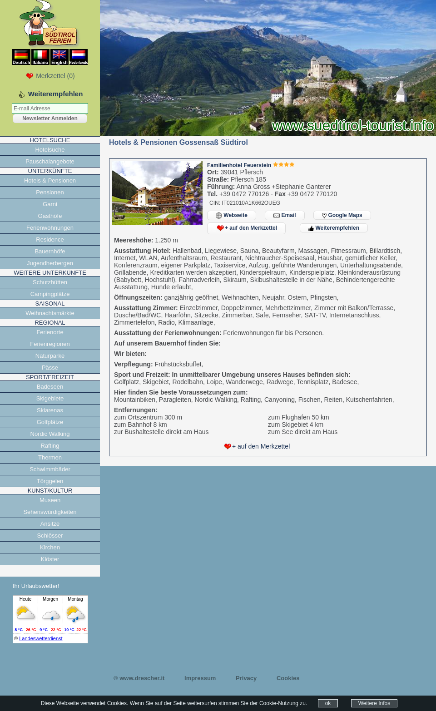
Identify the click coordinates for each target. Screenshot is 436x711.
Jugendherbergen (50, 263)
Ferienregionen (49, 344)
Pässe (50, 367)
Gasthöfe (50, 215)
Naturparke (49, 355)
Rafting (49, 445)
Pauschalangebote (49, 161)
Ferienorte (49, 332)
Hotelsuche (49, 149)
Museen (50, 500)
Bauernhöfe (50, 251)
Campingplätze (50, 294)
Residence (50, 239)
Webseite (232, 215)
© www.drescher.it (139, 678)
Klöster (50, 559)
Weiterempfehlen (333, 228)
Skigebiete (50, 398)
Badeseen (50, 386)
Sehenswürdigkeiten (49, 512)
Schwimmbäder (50, 469)
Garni (50, 204)
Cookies (288, 678)
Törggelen (50, 481)
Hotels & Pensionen (50, 180)
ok (328, 703)
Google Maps (342, 215)
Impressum (200, 678)
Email (284, 215)
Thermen (50, 457)
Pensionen (50, 192)
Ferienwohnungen (50, 227)
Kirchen (50, 547)
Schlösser (50, 535)
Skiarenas (50, 410)
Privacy (246, 678)
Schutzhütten (50, 282)
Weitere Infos (374, 703)
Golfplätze (50, 422)
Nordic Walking (50, 433)
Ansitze (50, 523)
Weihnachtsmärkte (49, 313)
